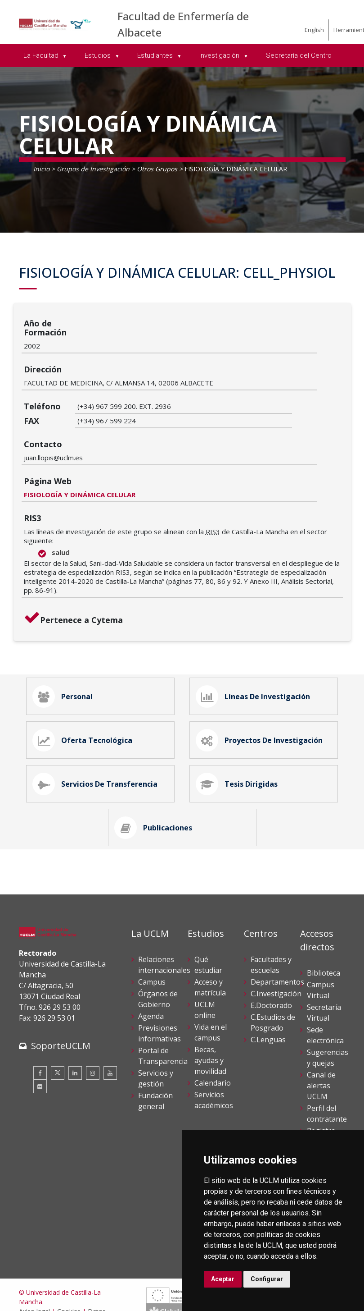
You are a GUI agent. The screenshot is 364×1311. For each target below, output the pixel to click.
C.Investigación (276, 951)
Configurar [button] (267, 1279)
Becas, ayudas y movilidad (210, 1018)
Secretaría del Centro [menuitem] (299, 55)
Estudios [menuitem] (98, 55)
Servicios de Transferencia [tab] (98, 731)
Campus (152, 939)
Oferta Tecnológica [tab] (85, 680)
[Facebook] (40, 1030)
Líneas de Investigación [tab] (256, 630)
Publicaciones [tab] (156, 781)
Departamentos (277, 939)
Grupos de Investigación (93, 169)
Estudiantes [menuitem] (156, 55)
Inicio (41, 169)
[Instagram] (92, 1030)
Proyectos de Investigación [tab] (262, 680)
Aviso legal (34, 1269)
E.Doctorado (271, 963)
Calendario (212, 1040)
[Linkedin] (75, 1030)
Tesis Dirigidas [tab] (240, 731)
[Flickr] (40, 1044)
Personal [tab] (65, 630)
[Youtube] (110, 1030)
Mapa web (34, 1297)
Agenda (151, 974)
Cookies (69, 1269)
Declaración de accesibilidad (60, 1287)
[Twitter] (57, 1030)
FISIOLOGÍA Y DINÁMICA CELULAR (133, 425)
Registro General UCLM (321, 1099)
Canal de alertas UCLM (321, 1043)
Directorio (324, 1122)
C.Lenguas (268, 997)
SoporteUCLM (60, 1003)
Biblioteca (323, 930)
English (314, 30)
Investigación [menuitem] (220, 55)
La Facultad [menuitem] (41, 55)
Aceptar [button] (222, 1279)
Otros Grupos (157, 169)
